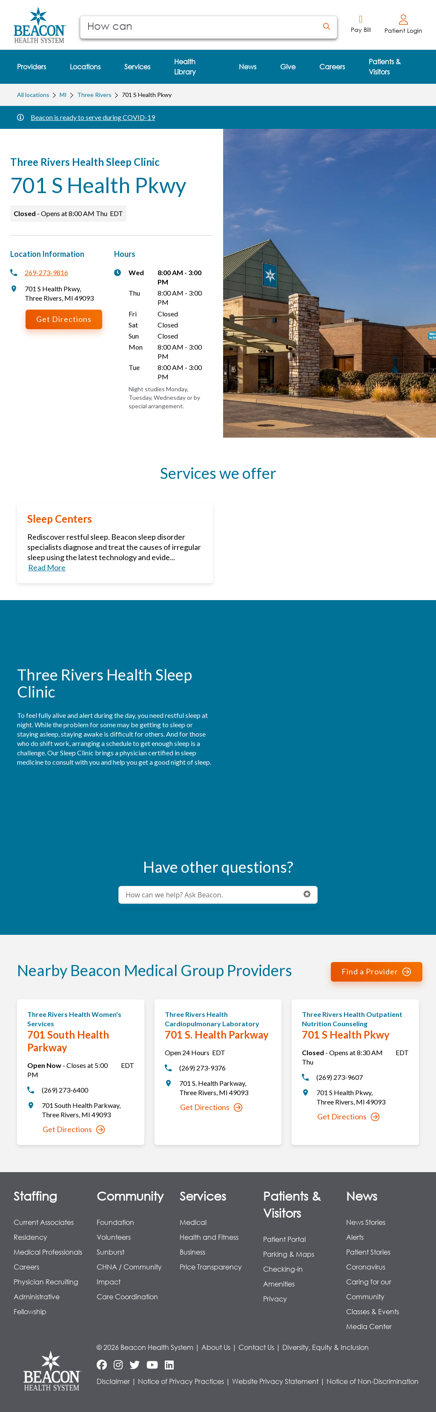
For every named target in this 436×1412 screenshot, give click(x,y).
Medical (193, 1222)
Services (203, 1195)
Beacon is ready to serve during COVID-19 (93, 117)
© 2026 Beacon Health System (145, 1347)
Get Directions (64, 319)
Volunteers (114, 1237)
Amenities (279, 1283)
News (361, 1195)
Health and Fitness (209, 1237)
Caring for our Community (368, 1289)
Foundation (115, 1222)
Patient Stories (368, 1251)
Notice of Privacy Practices (181, 1381)
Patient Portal (284, 1239)
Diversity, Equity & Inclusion (325, 1347)
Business (192, 1251)
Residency (30, 1237)
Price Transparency (211, 1266)
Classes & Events (372, 1311)
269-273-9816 (46, 272)
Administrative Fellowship (37, 1304)
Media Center (369, 1326)
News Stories (365, 1222)
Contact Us (256, 1347)
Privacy (275, 1298)
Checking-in (283, 1268)
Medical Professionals (48, 1251)
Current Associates (44, 1222)
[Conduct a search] (198, 27)
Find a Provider (376, 971)
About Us (215, 1347)
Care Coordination (127, 1296)
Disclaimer (113, 1381)
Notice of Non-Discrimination (373, 1381)
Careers (26, 1266)
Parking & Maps (288, 1254)
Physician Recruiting (46, 1281)
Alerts (355, 1237)
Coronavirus (365, 1266)
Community (130, 1195)
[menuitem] (31, 67)
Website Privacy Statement (275, 1381)
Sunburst (110, 1251)
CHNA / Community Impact (129, 1274)
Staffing (35, 1195)
